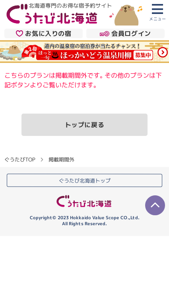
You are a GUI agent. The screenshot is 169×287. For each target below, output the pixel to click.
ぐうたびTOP (19, 159)
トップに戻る (85, 124)
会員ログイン (125, 33)
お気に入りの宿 (44, 33)
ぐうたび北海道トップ (85, 180)
